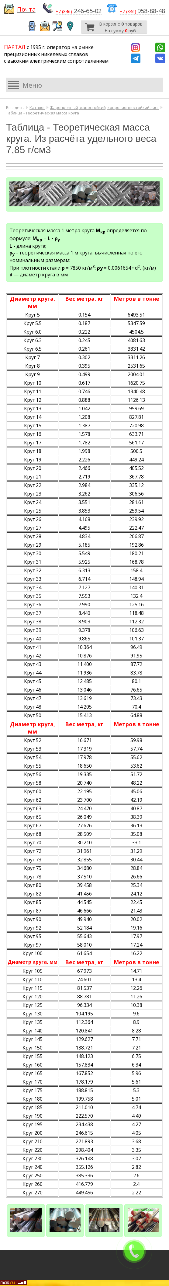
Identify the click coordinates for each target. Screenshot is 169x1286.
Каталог (37, 107)
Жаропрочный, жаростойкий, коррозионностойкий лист (104, 107)
